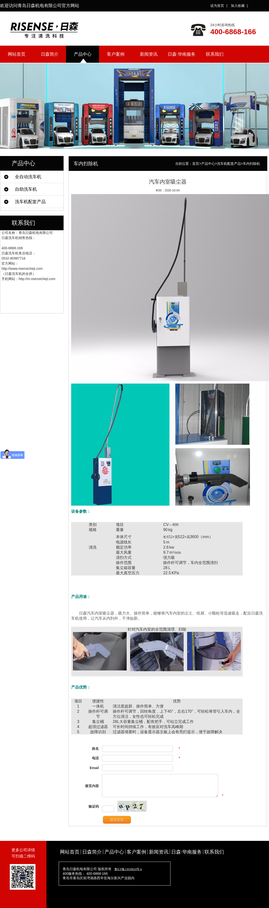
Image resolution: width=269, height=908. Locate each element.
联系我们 (215, 54)
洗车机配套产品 (30, 201)
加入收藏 (238, 6)
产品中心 (82, 54)
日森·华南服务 (181, 54)
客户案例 (115, 54)
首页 (195, 164)
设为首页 (217, 6)
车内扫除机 (251, 164)
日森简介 (49, 54)
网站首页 (16, 54)
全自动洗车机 (28, 176)
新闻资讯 (148, 54)
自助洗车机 (26, 189)
